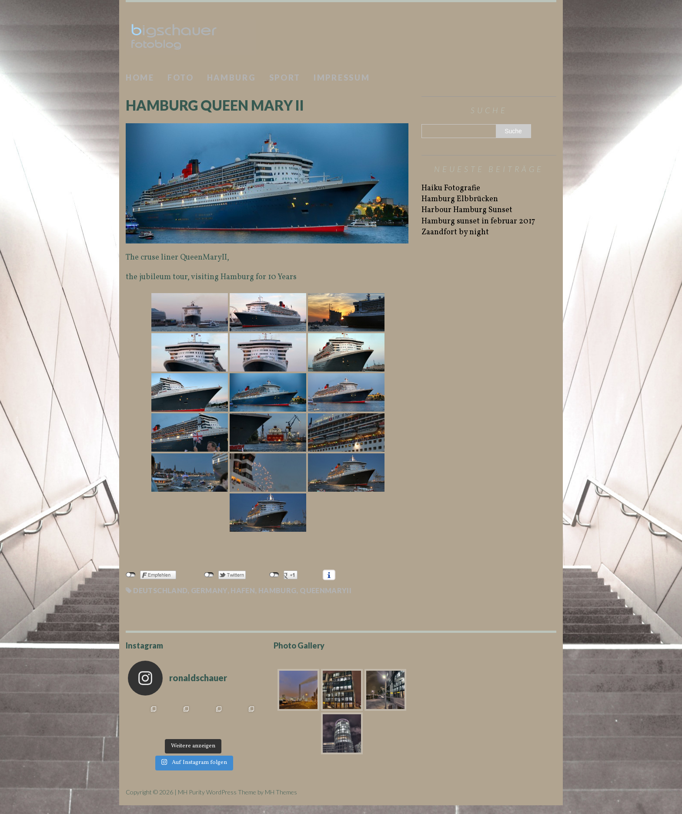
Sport (285, 77)
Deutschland (160, 590)
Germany (209, 590)
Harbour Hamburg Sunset (466, 210)
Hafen (243, 590)
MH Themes (281, 792)
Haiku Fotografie (450, 188)
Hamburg (231, 77)
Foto (180, 77)
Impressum (342, 77)
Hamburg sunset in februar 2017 (478, 221)
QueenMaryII (325, 590)
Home (140, 77)
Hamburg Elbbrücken (459, 199)
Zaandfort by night (455, 232)
